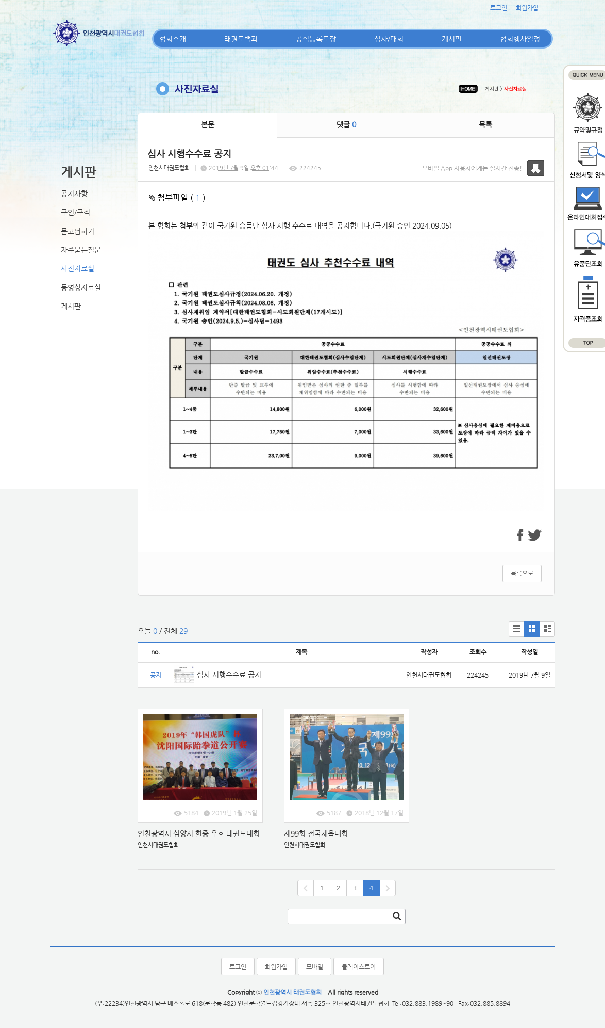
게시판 (452, 39)
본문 (207, 124)
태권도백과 (241, 39)
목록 (485, 124)
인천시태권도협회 (169, 168)
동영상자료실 (81, 287)
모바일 (314, 966)
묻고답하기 (77, 231)
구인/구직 (75, 212)
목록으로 (522, 573)
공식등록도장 (316, 39)
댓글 (346, 124)
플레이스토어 (359, 966)
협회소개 (172, 39)
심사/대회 (389, 39)
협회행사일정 (520, 39)
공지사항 (74, 193)
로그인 (498, 7)
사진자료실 (77, 268)
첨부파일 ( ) (177, 197)
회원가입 (527, 7)
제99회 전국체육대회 (317, 833)
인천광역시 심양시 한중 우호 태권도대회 (199, 833)
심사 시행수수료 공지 (229, 674)
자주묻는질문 (81, 250)
